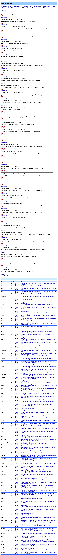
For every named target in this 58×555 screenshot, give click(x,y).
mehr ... (3, 16)
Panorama (37, 6)
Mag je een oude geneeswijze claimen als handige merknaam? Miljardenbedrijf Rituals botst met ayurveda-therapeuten (36, 437)
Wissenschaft (14, 7)
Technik (25, 7)
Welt (30, 6)
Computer (30, 7)
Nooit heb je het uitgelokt (27, 299)
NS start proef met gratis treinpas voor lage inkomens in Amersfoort (37, 355)
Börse (53, 6)
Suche (45, 7)
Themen (41, 7)
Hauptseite (3, 6)
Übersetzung (4, 17)
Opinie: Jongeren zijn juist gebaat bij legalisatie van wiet (34, 285)
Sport (5, 7)
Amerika (26, 6)
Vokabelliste (3, 10)
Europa (21, 6)
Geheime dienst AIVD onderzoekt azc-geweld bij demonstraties (36, 345)
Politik (33, 6)
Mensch (20, 7)
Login (5, 1)
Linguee (16, 284)
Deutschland (16, 6)
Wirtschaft (43, 6)
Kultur (2, 7)
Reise (9, 7)
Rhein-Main (9, 6)
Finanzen (49, 6)
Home (2, 1)
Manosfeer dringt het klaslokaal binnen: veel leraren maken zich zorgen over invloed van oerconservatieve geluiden (39, 440)
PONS (16, 283)
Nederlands (36, 7)
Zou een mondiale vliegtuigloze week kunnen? (32, 498)
